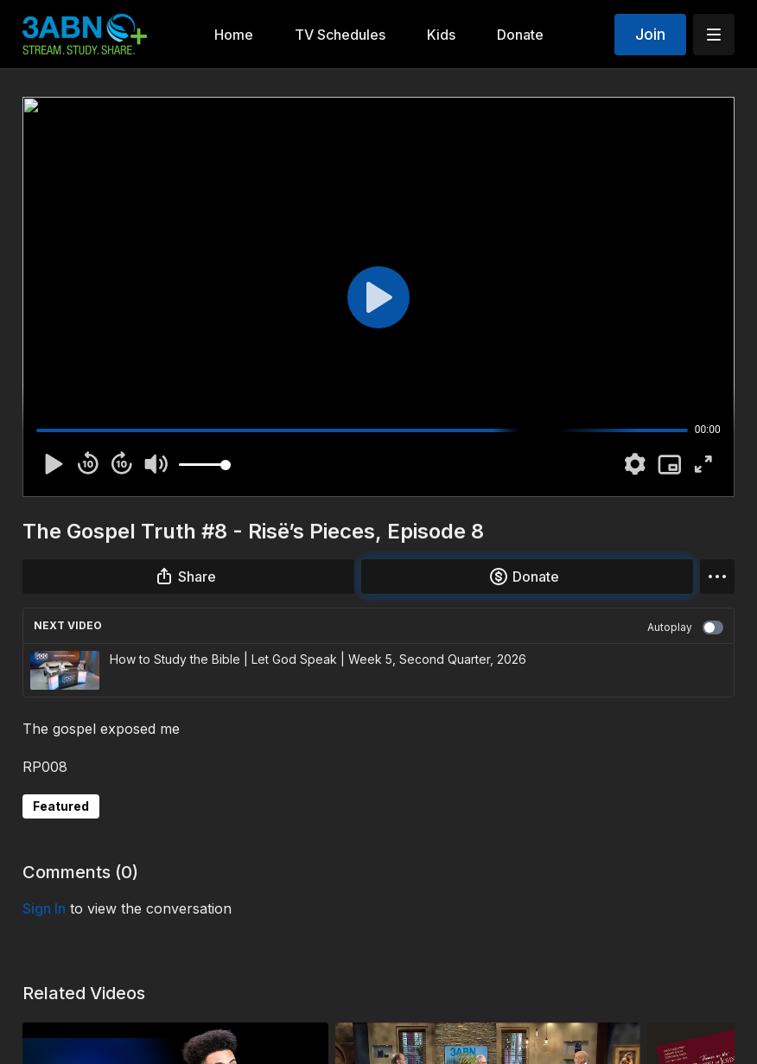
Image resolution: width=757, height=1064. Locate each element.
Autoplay (685, 627)
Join (650, 34)
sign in (44, 908)
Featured (61, 806)
